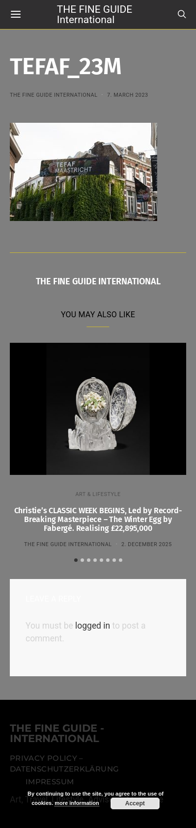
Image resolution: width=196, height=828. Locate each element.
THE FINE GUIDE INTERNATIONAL (54, 95)
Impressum (50, 781)
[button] (76, 560)
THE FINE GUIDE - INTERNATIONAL (57, 733)
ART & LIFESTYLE (97, 494)
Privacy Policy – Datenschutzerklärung (64, 763)
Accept (135, 803)
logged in (92, 626)
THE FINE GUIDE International (94, 14)
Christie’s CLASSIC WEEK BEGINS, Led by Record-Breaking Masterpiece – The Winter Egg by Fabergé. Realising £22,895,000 (98, 519)
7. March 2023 (127, 95)
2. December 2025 (146, 544)
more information (77, 803)
